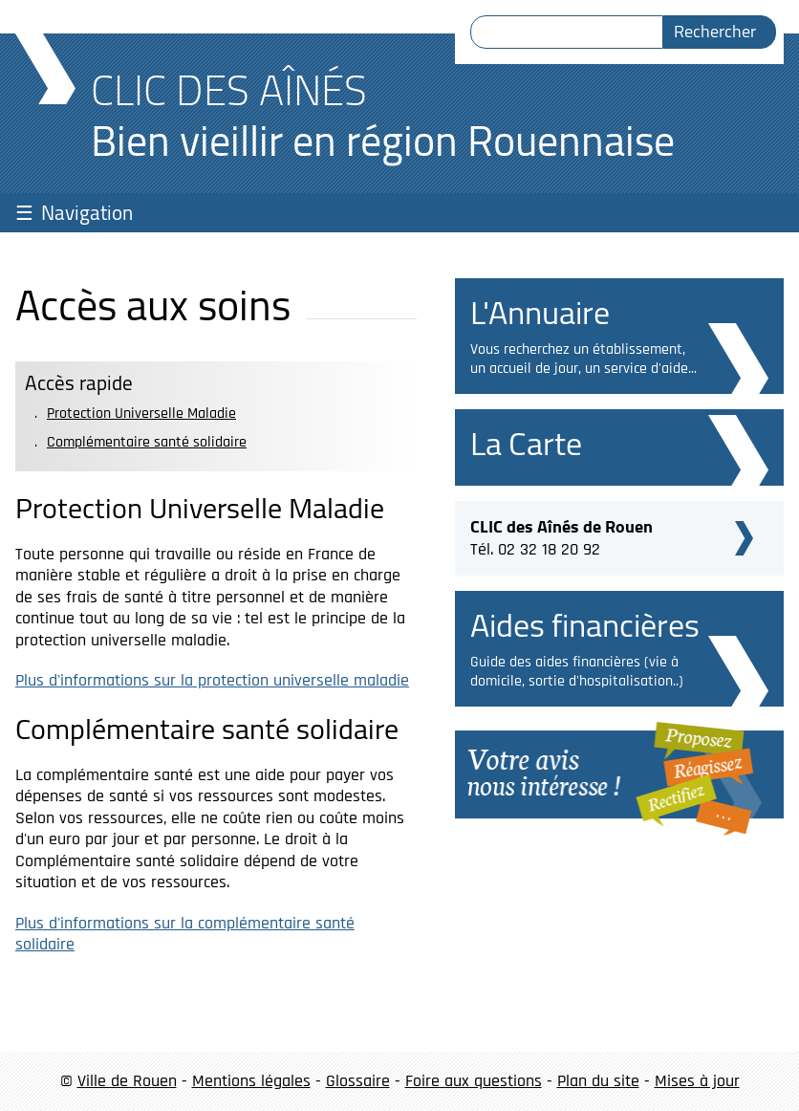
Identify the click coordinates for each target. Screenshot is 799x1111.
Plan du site (598, 1081)
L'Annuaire (540, 312)
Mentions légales (251, 1081)
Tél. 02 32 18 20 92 (561, 535)
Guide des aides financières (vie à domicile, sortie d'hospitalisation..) (576, 671)
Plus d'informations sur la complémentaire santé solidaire (185, 934)
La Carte (526, 443)
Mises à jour (697, 1081)
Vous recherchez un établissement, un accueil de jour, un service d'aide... (583, 359)
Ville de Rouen (127, 1081)
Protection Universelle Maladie (141, 413)
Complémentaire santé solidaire (147, 442)
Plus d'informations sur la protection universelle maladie (212, 680)
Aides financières (585, 625)
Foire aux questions (473, 1081)
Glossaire (358, 1081)
